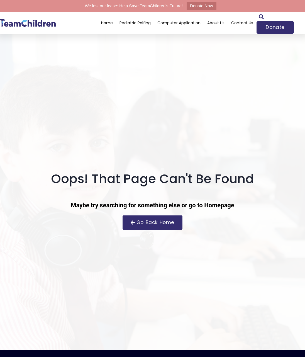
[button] (261, 16)
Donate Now (201, 5)
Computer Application (179, 23)
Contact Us (242, 23)
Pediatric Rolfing (135, 23)
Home (107, 23)
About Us (216, 23)
